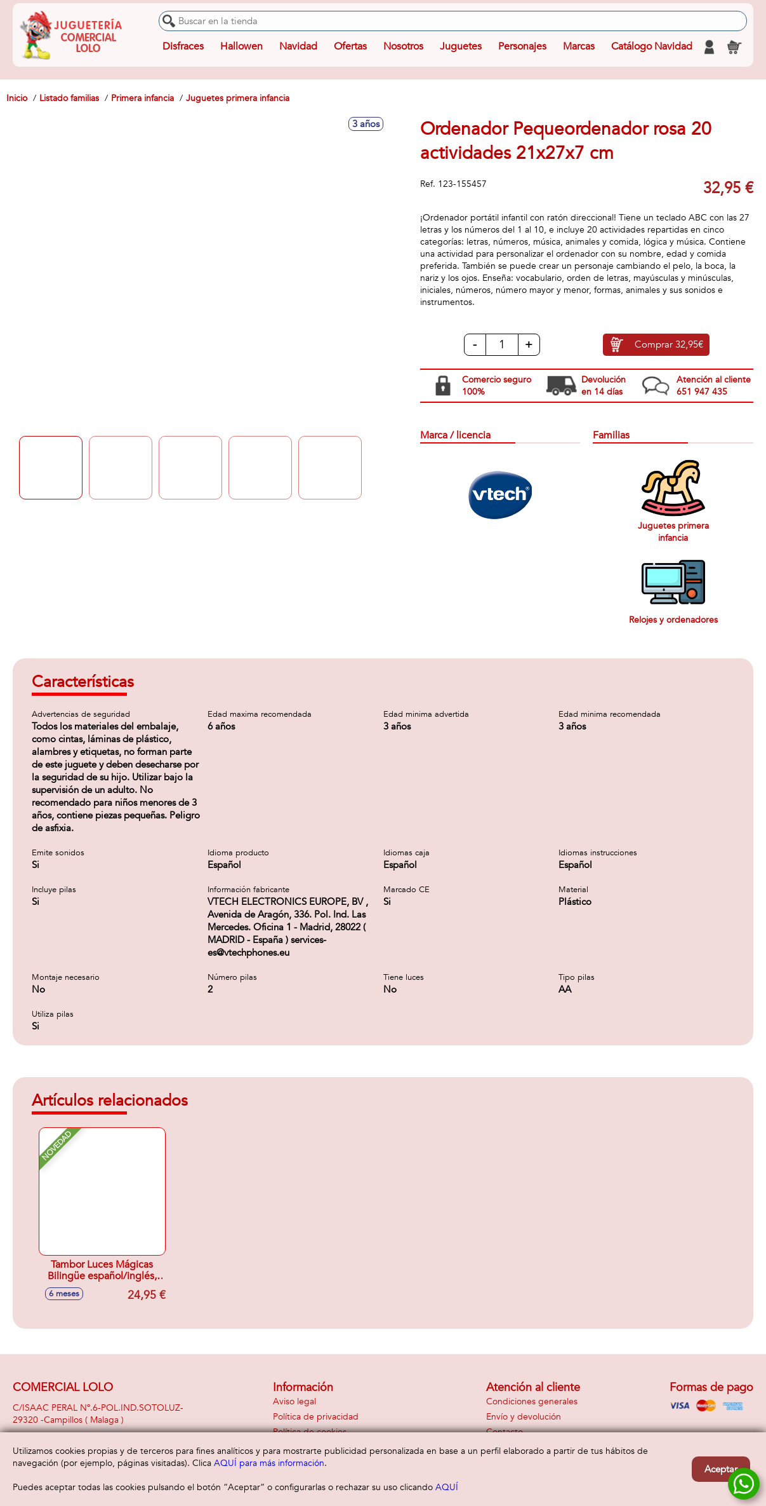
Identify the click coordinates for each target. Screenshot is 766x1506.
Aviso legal (294, 1401)
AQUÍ (446, 1487)
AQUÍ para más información (269, 1463)
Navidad (298, 47)
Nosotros (403, 47)
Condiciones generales (532, 1401)
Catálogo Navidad (651, 47)
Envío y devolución (523, 1417)
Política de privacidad (316, 1417)
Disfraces (183, 47)
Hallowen (241, 47)
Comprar (669, 345)
